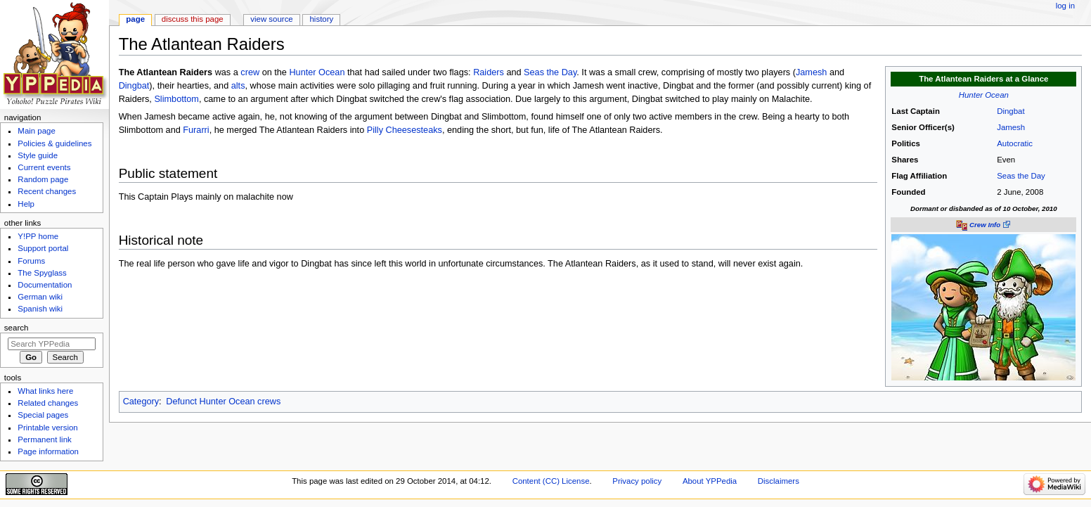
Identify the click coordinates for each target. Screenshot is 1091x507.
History (322, 19)
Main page (37, 131)
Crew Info (984, 225)
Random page (43, 179)
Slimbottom (176, 99)
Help (26, 204)
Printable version (47, 427)
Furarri (196, 130)
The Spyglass (42, 273)
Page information (48, 451)
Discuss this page (193, 19)
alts (238, 86)
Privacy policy (636, 481)
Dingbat (1010, 111)
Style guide (38, 155)
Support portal (43, 248)
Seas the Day (1021, 176)
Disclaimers (778, 481)
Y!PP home (38, 236)
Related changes (48, 403)
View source (271, 19)
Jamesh (1011, 127)
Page (135, 19)
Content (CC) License (551, 481)
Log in (1065, 5)
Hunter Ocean (984, 95)
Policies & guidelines (54, 143)
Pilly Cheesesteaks (404, 130)
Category (141, 401)
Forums (31, 261)
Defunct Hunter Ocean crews (223, 401)
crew (249, 72)
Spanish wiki (40, 308)
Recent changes (47, 191)
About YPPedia (710, 481)
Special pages (43, 415)
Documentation (45, 285)
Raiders (488, 72)
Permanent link (44, 439)
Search (16, 327)
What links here (45, 391)
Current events (44, 167)
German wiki (40, 297)
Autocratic (1015, 143)
